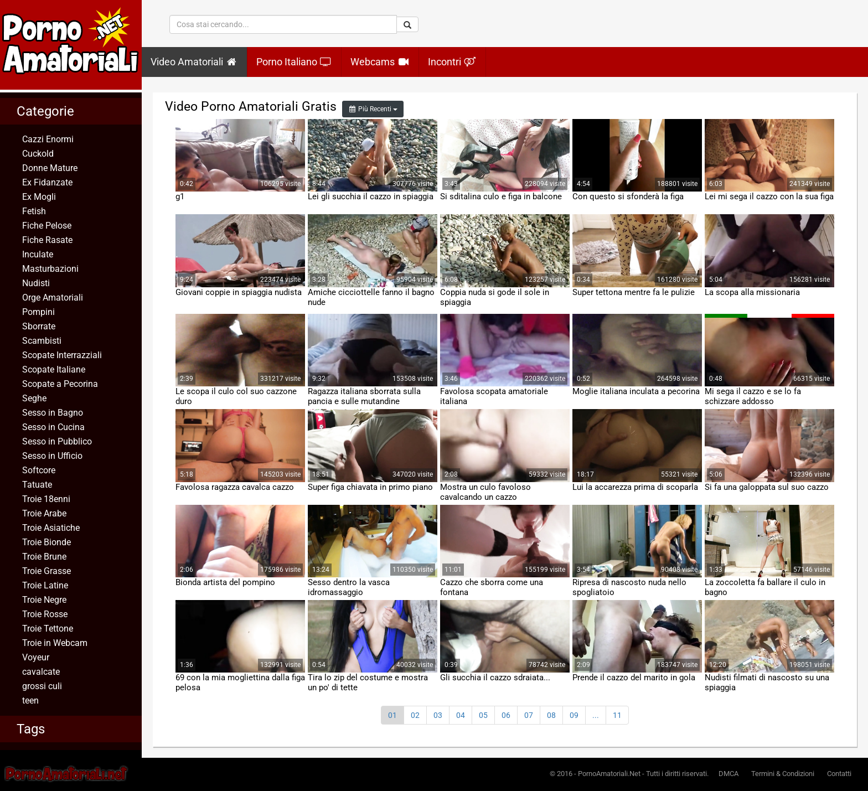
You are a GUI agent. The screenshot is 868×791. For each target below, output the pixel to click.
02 (415, 715)
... (595, 715)
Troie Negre (44, 599)
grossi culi (42, 686)
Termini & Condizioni (782, 773)
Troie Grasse (46, 571)
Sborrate (38, 326)
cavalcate (41, 671)
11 (617, 715)
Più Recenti (372, 109)
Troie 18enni (46, 499)
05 (483, 715)
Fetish (34, 211)
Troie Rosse (45, 614)
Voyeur (35, 657)
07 (528, 715)
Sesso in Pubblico (57, 441)
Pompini (38, 312)
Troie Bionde (46, 542)
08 (551, 715)
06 (506, 715)
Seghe (34, 398)
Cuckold (38, 153)
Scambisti (41, 340)
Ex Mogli (39, 197)
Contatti (839, 773)
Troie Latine (45, 585)
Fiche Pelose (46, 225)
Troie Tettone (47, 628)
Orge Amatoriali (52, 297)
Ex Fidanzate (47, 182)
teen (30, 700)
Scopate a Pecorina (60, 384)
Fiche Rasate (47, 240)
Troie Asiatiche (51, 528)
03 (437, 715)
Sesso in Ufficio (52, 456)
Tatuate (37, 484)
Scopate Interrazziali (62, 355)
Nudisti (36, 283)
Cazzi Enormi (48, 139)
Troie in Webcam (54, 643)
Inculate (37, 254)
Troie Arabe (44, 513)
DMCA (728, 773)
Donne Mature (50, 168)
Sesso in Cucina (53, 427)
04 (460, 715)
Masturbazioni (50, 268)
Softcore (38, 470)
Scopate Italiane (53, 369)
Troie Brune (44, 556)
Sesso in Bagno (52, 412)
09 (574, 715)
